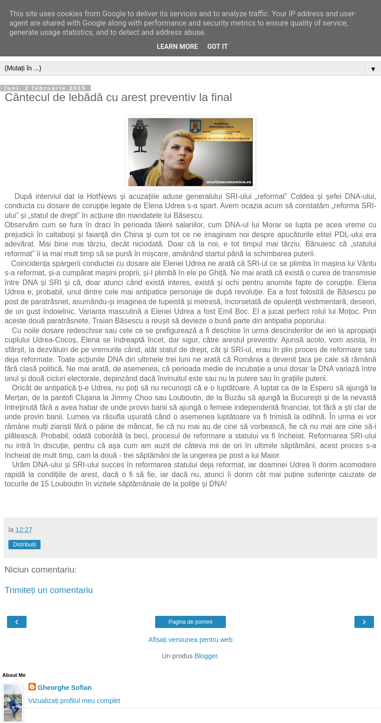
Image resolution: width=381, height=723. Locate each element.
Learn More (177, 47)
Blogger (206, 656)
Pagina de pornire (191, 622)
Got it (217, 47)
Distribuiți (24, 544)
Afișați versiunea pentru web (191, 639)
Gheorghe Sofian (65, 687)
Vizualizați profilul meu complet (74, 700)
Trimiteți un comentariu (49, 590)
